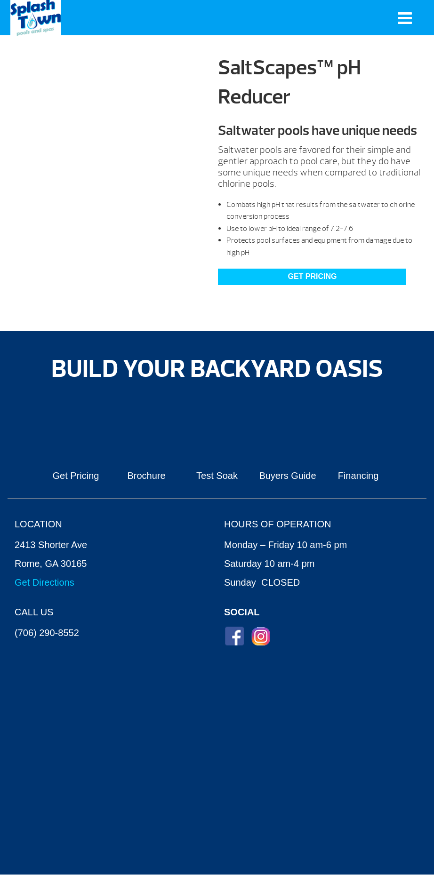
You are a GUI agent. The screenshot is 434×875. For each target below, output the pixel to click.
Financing (358, 475)
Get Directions (44, 582)
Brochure (146, 475)
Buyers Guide (287, 475)
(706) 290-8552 (47, 633)
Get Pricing (312, 276)
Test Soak (217, 475)
